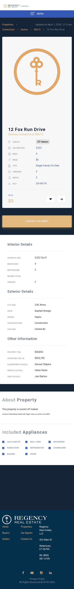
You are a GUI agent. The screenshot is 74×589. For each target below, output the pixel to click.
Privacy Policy (37, 578)
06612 (37, 29)
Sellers (6, 539)
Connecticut (8, 29)
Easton (24, 29)
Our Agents (26, 532)
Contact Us (26, 539)
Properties (7, 24)
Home (5, 526)
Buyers (6, 532)
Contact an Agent (37, 221)
